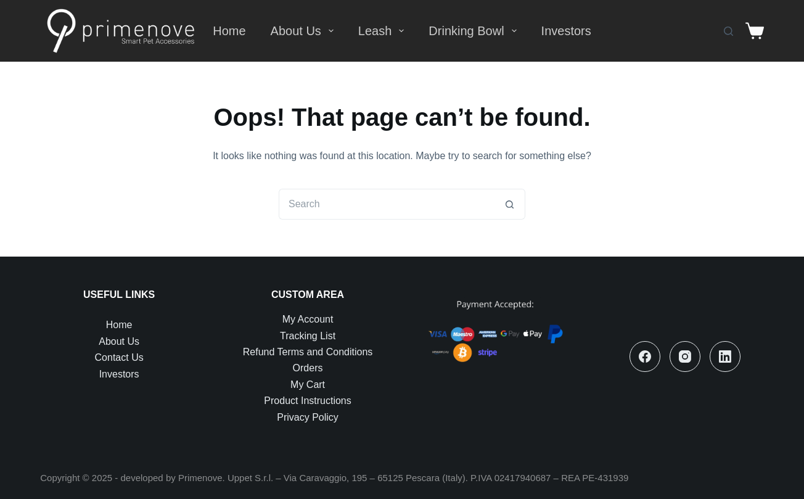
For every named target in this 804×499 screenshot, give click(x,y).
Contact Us (119, 357)
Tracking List (307, 336)
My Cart (307, 384)
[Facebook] (645, 356)
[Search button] (509, 204)
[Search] (728, 31)
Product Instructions (307, 400)
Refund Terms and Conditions (308, 352)
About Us (304, 30)
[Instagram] (685, 356)
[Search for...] (386, 204)
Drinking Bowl (475, 30)
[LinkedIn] (725, 356)
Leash (383, 30)
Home (229, 31)
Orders (308, 368)
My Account (308, 319)
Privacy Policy (307, 417)
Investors (566, 31)
